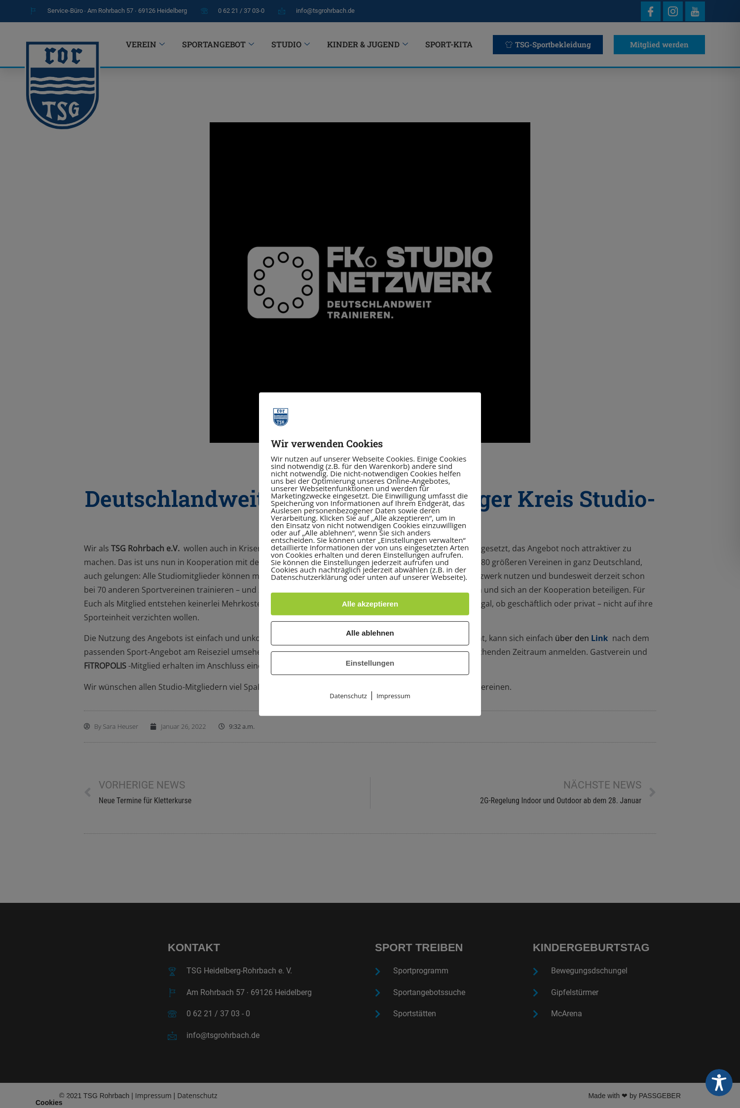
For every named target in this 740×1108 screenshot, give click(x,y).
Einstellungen (370, 663)
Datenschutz (348, 695)
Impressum (393, 695)
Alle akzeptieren (370, 604)
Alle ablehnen (370, 633)
